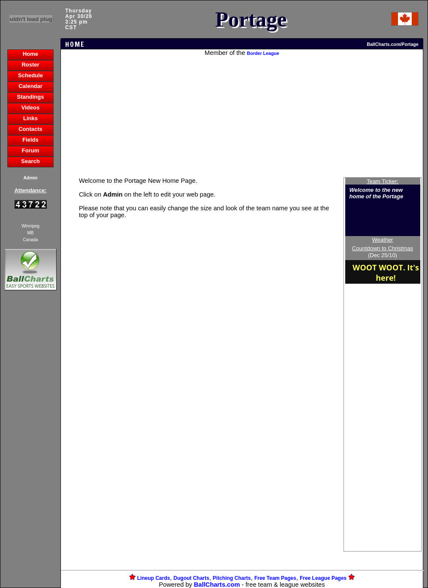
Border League (263, 53)
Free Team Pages (275, 578)
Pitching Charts (232, 578)
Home (30, 54)
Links (30, 118)
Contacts (30, 129)
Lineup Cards (153, 578)
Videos (30, 107)
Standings (30, 97)
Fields (30, 139)
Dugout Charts (191, 578)
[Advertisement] (30, 440)
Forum (30, 150)
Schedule (30, 75)
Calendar (30, 86)
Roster (30, 64)
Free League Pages (323, 578)
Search (30, 161)
